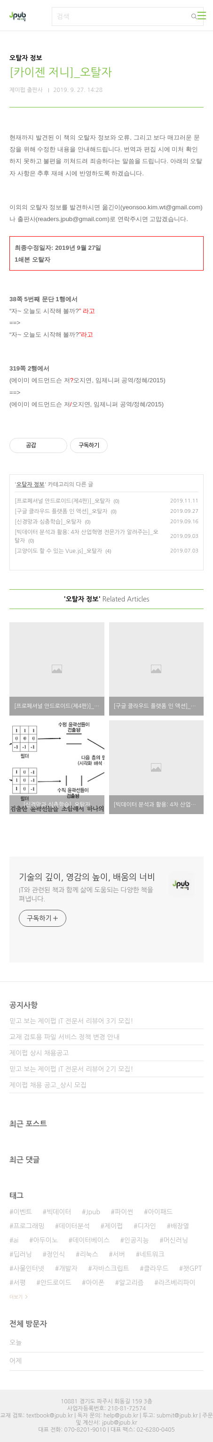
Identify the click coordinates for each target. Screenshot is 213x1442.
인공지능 (136, 1240)
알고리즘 (131, 1282)
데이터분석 (74, 1226)
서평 (19, 1282)
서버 (119, 1254)
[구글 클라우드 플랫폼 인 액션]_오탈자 (61, 511)
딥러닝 (22, 1254)
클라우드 (156, 1268)
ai (15, 1240)
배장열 (180, 1226)
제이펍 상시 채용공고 (39, 1053)
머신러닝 (176, 1240)
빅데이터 (59, 1212)
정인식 (56, 1254)
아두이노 (45, 1240)
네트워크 (152, 1254)
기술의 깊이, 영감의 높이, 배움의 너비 (87, 877)
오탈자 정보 (30, 484)
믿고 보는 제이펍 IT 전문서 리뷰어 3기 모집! (71, 1021)
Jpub (93, 1212)
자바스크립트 (110, 1268)
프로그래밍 (28, 1226)
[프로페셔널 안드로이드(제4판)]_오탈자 (62, 501)
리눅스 (88, 1254)
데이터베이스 (91, 1240)
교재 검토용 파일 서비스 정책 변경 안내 (64, 1037)
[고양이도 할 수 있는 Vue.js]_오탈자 (59, 551)
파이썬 (124, 1212)
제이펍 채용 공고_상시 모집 (48, 1085)
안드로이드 (55, 1282)
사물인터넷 (28, 1268)
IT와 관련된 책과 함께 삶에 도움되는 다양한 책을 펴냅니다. (86, 894)
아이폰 (95, 1282)
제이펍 (113, 1226)
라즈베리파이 (177, 1282)
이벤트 (22, 1212)
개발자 (68, 1268)
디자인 (147, 1226)
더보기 (16, 1296)
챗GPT (192, 1268)
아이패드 (160, 1212)
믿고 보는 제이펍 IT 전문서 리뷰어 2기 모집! (71, 1069)
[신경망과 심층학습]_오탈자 (48, 522)
